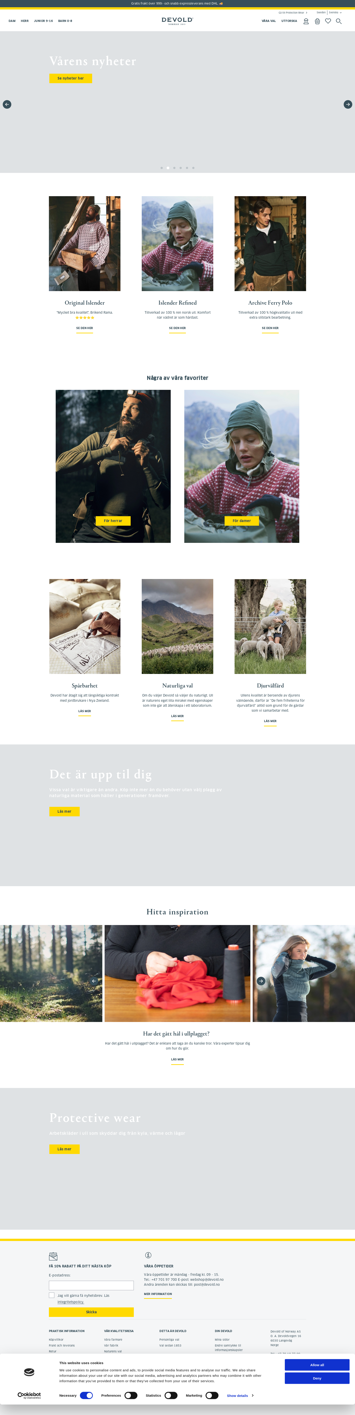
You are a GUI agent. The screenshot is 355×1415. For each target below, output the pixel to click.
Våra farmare (113, 1339)
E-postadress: (60, 1275)
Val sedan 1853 (170, 1345)
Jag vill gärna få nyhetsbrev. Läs (84, 1299)
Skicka (91, 1312)
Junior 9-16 (43, 20)
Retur (52, 1351)
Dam (12, 20)
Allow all (317, 1375)
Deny (317, 1389)
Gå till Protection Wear (291, 13)
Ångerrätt (55, 1357)
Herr (25, 20)
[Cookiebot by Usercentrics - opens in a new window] (29, 1406)
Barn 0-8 (65, 20)
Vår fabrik (111, 1345)
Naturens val (113, 1351)
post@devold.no (282, 1362)
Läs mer (84, 711)
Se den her (84, 328)
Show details (237, 1406)
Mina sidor (222, 1339)
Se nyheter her (71, 78)
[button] (348, 104)
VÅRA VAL (269, 20)
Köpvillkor (56, 1339)
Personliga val (169, 1339)
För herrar (113, 521)
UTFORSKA (289, 20)
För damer (242, 521)
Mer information (158, 1294)
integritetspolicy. (71, 1302)
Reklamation (57, 1363)
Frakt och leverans (62, 1345)
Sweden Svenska (327, 12)
